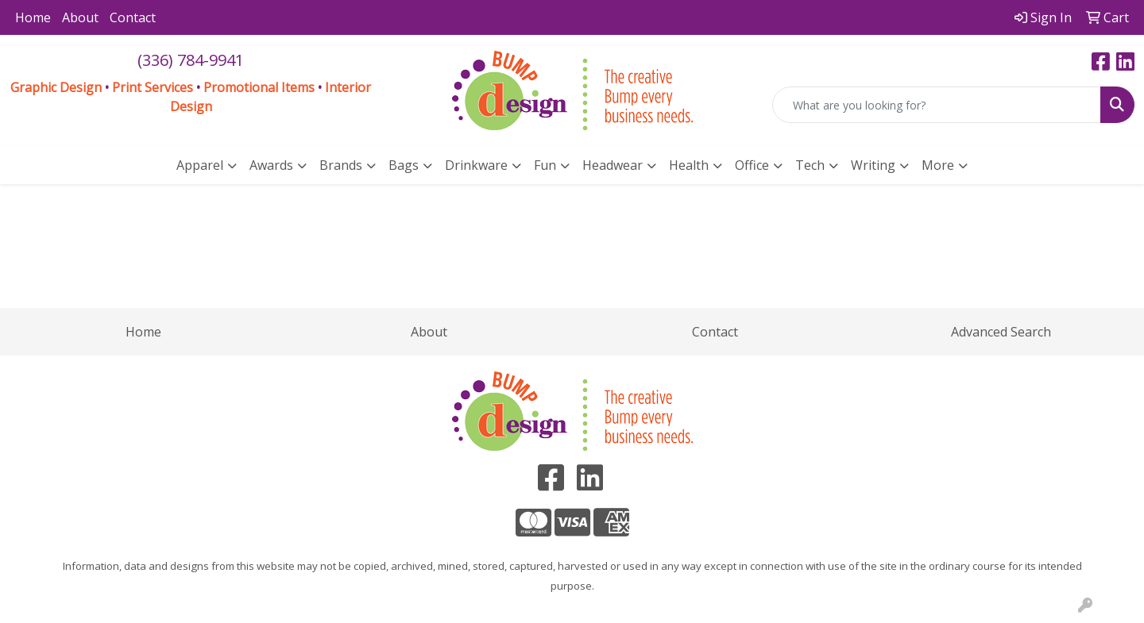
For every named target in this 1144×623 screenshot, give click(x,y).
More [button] (938, 165)
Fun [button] (545, 165)
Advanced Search (1001, 331)
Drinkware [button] (476, 165)
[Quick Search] (936, 105)
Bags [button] (403, 165)
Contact (133, 17)
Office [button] (752, 165)
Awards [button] (271, 165)
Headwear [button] (612, 165)
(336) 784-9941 (190, 60)
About (80, 17)
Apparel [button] (199, 165)
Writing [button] (873, 165)
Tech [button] (810, 165)
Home (33, 17)
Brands (340, 165)
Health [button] (689, 165)
